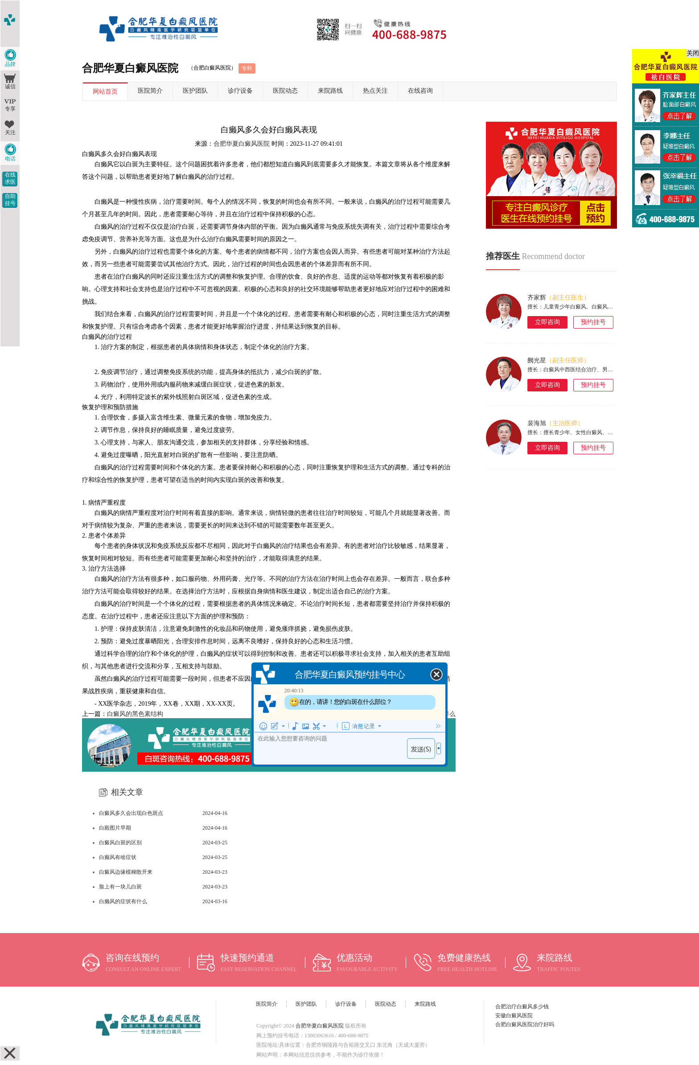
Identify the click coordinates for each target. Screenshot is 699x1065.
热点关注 (375, 90)
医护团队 (195, 90)
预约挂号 (593, 322)
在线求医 (10, 178)
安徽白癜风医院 (514, 1015)
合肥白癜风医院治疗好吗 (524, 1024)
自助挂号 (10, 199)
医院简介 (150, 90)
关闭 (693, 53)
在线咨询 (420, 90)
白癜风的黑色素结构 (135, 714)
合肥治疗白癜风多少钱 (522, 1006)
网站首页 (105, 91)
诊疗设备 (240, 90)
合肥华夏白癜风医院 (242, 143)
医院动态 (285, 90)
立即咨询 (547, 322)
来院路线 (330, 90)
